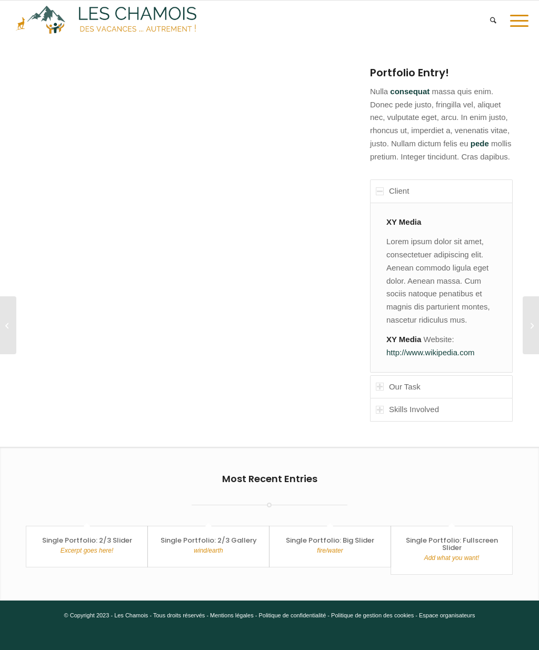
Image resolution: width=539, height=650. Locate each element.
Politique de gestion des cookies (372, 615)
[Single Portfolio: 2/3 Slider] (531, 325)
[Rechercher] (493, 21)
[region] (441, 288)
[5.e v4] (106, 21)
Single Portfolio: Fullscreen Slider (452, 544)
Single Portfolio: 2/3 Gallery (209, 540)
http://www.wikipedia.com (430, 352)
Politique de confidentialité (292, 615)
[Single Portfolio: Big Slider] (8, 325)
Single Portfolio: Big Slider (330, 540)
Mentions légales (232, 615)
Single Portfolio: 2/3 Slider (87, 540)
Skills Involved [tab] (407, 409)
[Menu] (515, 21)
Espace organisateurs (447, 615)
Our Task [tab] (398, 386)
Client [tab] (392, 190)
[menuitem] (493, 21)
